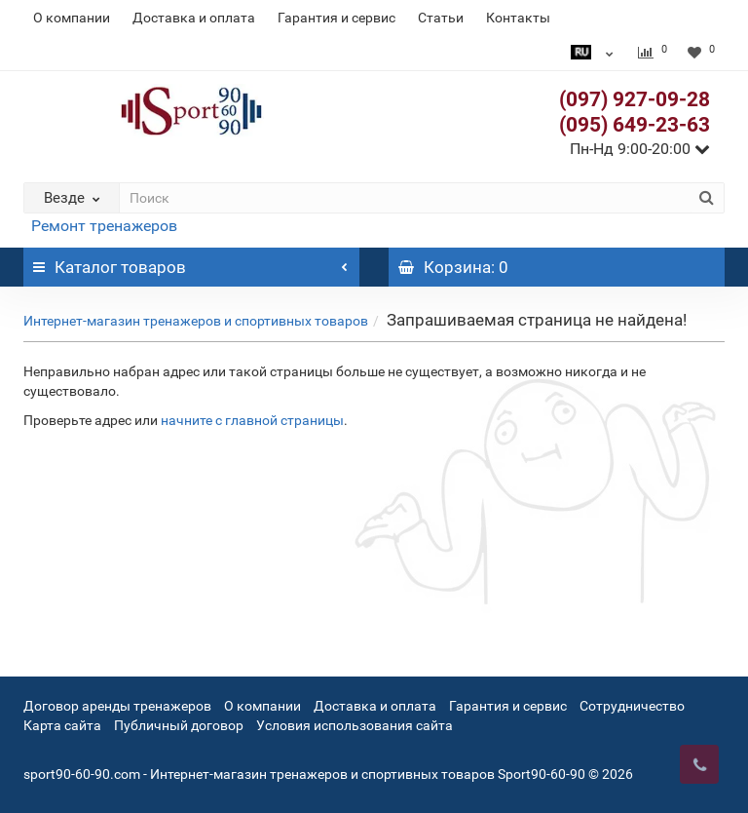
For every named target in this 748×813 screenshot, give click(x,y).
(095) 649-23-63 (634, 124)
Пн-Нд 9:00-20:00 (640, 148)
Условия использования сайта (354, 725)
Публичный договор (178, 725)
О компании (71, 17)
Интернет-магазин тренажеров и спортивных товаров (195, 321)
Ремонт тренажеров (104, 225)
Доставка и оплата (193, 17)
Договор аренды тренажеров (117, 706)
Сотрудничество (632, 706)
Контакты (518, 17)
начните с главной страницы (252, 420)
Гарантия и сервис (336, 17)
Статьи (441, 17)
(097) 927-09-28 (634, 99)
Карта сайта (62, 725)
